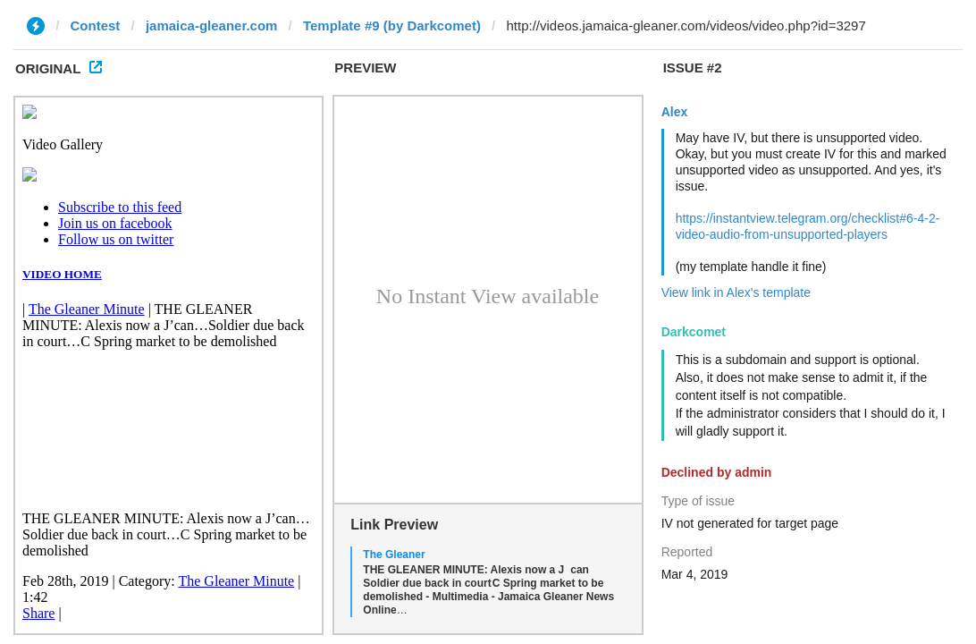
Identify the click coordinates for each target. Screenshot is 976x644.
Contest (96, 25)
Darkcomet (693, 332)
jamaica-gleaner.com (212, 25)
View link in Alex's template (736, 292)
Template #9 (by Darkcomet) (392, 25)
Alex (674, 112)
